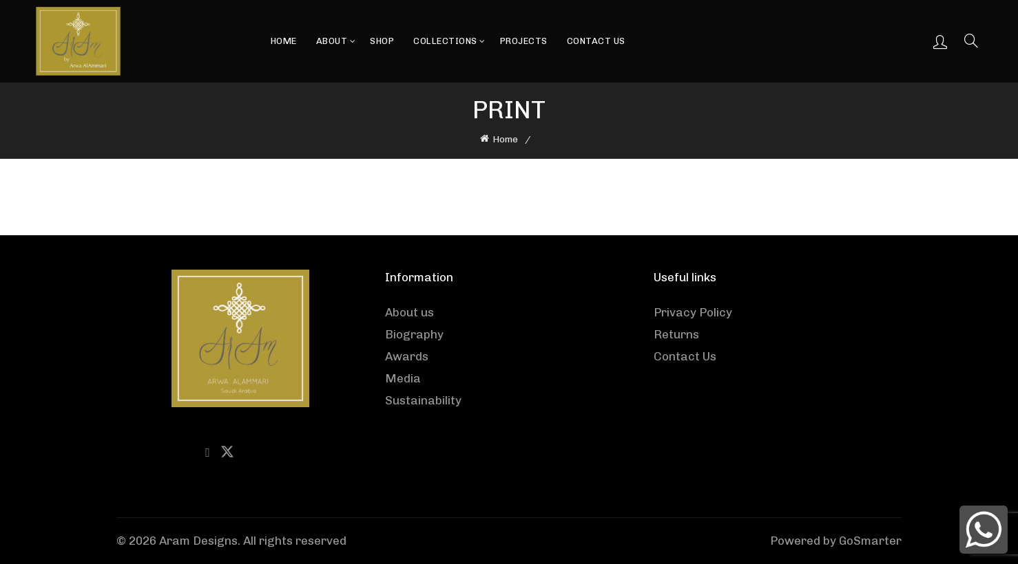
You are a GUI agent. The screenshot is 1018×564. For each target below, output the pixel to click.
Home (284, 41)
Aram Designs (198, 540)
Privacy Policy (693, 312)
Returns (676, 334)
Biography (414, 334)
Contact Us (596, 41)
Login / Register (940, 41)
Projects (524, 41)
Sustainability (423, 400)
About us (409, 312)
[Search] (971, 40)
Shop (382, 41)
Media (403, 378)
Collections (445, 41)
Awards (406, 356)
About (332, 41)
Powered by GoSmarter (836, 540)
